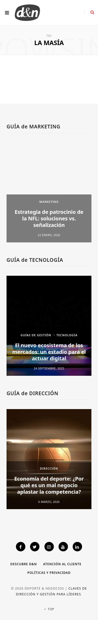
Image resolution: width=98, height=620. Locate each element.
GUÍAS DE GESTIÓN (36, 335)
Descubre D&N (23, 564)
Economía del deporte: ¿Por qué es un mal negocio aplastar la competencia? (49, 485)
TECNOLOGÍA (67, 335)
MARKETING (49, 202)
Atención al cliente (62, 564)
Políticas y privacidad (49, 572)
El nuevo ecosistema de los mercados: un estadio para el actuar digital (49, 352)
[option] (49, 192)
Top (49, 609)
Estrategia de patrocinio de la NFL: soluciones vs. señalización (49, 218)
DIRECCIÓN (49, 468)
